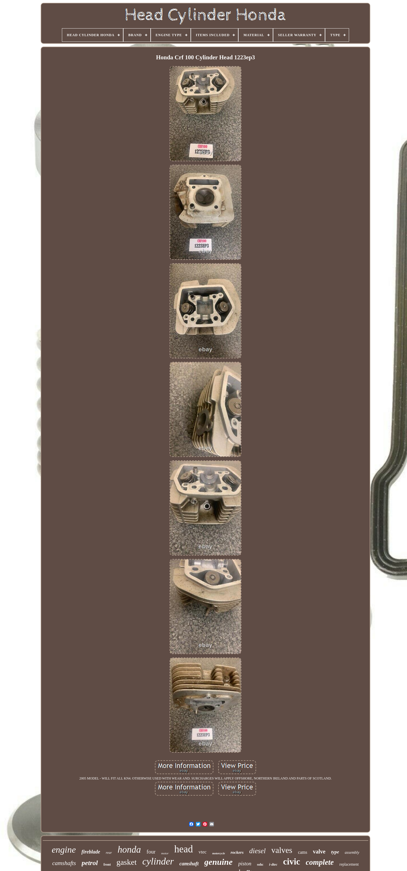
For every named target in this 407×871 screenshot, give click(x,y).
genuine (218, 861)
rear (109, 852)
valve (319, 851)
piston (244, 863)
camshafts (64, 863)
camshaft (189, 863)
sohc (260, 864)
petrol (90, 862)
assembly (352, 852)
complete (320, 862)
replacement (349, 864)
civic (291, 861)
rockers (237, 852)
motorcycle (218, 853)
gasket (126, 862)
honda (129, 849)
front (107, 864)
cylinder (158, 861)
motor (164, 853)
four (151, 852)
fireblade (90, 852)
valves (281, 850)
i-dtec (273, 864)
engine (64, 849)
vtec (203, 852)
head (183, 849)
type (335, 852)
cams (302, 852)
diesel (257, 851)
